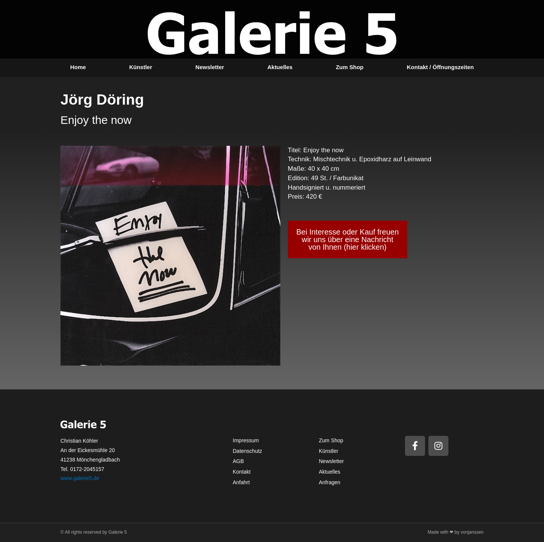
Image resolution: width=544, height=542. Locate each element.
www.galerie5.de (79, 478)
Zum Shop (349, 67)
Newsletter (209, 67)
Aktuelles (280, 67)
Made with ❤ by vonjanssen (456, 532)
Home (78, 67)
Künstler (140, 67)
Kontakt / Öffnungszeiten (440, 67)
